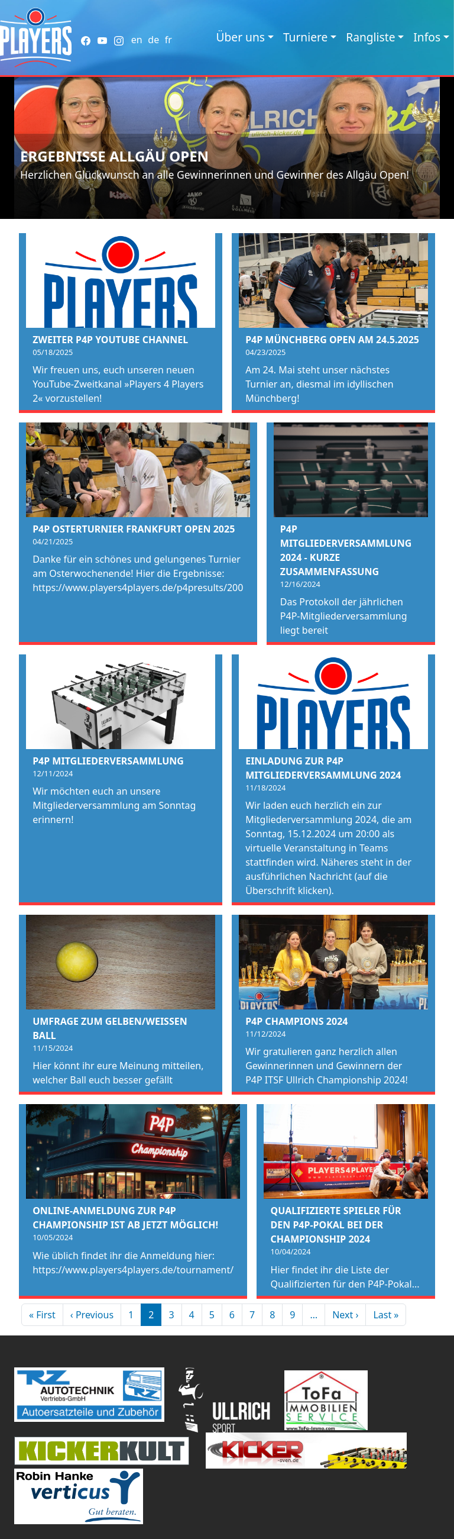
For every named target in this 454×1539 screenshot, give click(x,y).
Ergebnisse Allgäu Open (114, 156)
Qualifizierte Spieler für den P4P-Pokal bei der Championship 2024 (336, 1225)
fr (168, 39)
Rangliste (370, 37)
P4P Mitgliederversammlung (108, 760)
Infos (426, 37)
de (153, 39)
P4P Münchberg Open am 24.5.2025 (332, 339)
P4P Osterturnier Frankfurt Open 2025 (134, 528)
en (136, 39)
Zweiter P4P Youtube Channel (110, 339)
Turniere (305, 37)
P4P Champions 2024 (296, 1021)
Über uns (240, 37)
